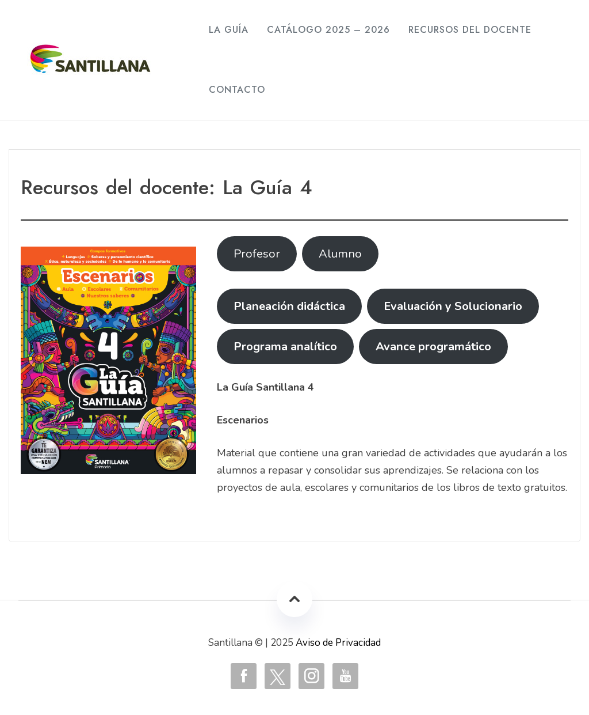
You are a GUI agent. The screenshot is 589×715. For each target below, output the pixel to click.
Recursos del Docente (469, 29)
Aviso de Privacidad (338, 642)
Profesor (257, 254)
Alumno (340, 254)
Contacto (237, 89)
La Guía (228, 29)
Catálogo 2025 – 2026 (328, 29)
